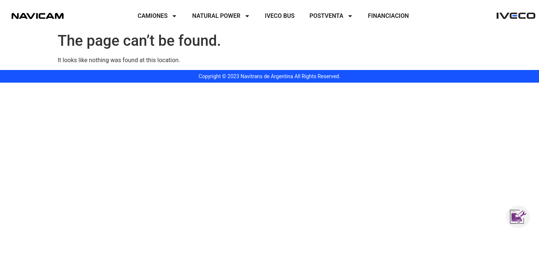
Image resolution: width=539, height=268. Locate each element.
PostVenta (331, 16)
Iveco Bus (280, 15)
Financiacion (388, 15)
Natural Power (221, 16)
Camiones (157, 16)
